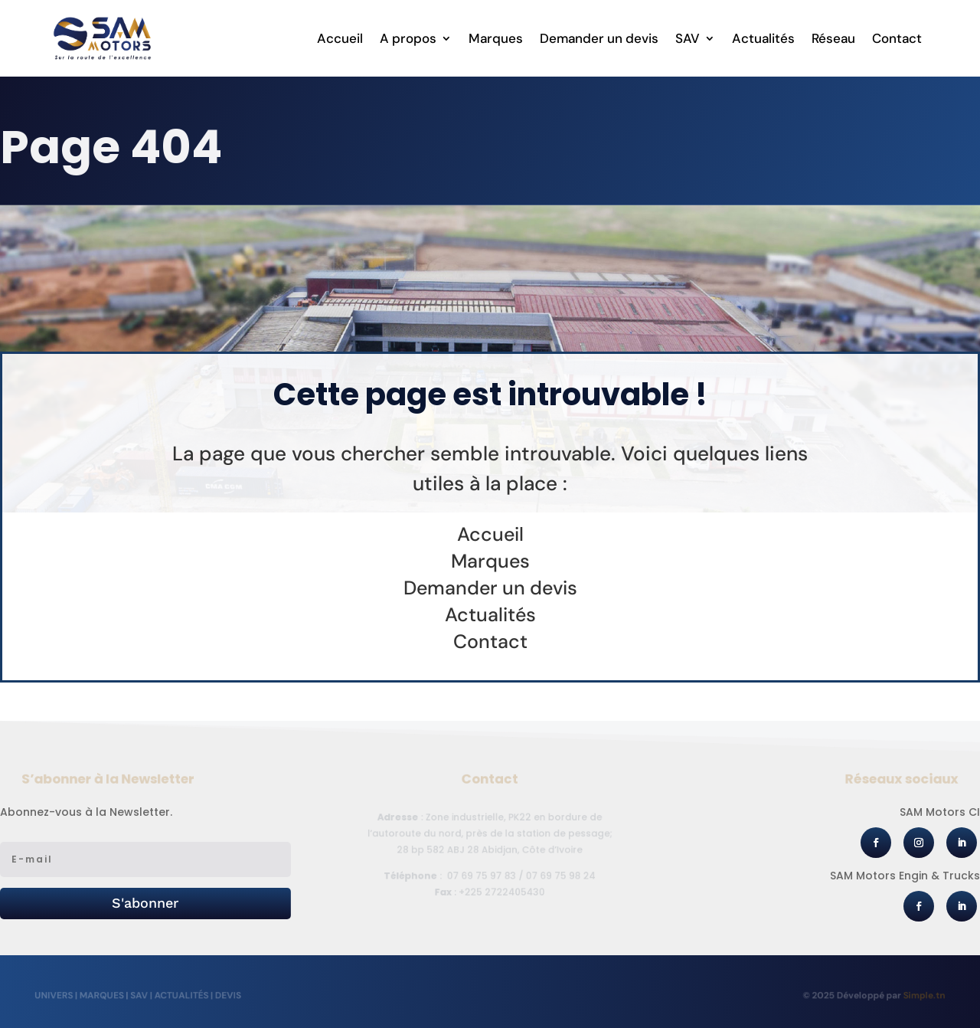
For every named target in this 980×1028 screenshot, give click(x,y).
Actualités (763, 40)
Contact (897, 40)
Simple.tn (917, 995)
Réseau (833, 40)
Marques (496, 40)
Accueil (340, 40)
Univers (61, 995)
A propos (408, 40)
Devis (228, 995)
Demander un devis (599, 40)
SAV (687, 40)
